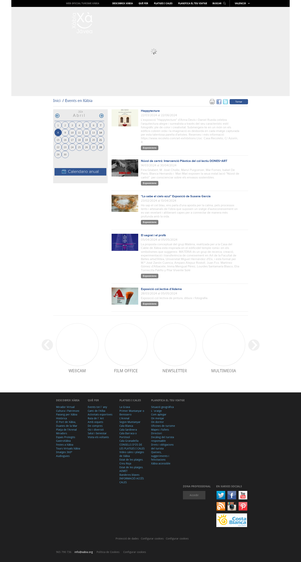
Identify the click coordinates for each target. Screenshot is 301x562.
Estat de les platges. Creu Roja (131, 461)
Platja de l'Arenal (66, 429)
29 (58, 154)
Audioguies (62, 456)
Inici (56, 100)
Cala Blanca (126, 426)
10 (72, 132)
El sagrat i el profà (153, 235)
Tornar (238, 101)
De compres (95, 426)
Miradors (61, 433)
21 (100, 139)
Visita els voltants (98, 437)
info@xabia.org (83, 552)
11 (79, 132)
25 (79, 147)
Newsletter (174, 370)
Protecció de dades (127, 538)
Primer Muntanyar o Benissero (131, 412)
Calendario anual (80, 171)
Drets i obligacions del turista (162, 446)
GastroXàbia (63, 441)
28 (100, 147)
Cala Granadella (128, 441)
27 (93, 147)
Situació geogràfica (162, 407)
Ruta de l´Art (96, 418)
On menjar (157, 418)
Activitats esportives (100, 414)
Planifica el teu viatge (192, 3)
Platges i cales (163, 3)
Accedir (194, 495)
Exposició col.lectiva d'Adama (161, 289)
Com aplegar (158, 414)
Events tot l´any (97, 407)
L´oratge (156, 411)
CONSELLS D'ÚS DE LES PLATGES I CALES (132, 446)
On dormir (157, 422)
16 (65, 139)
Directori (156, 433)
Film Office (126, 370)
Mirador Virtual (65, 407)
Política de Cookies (108, 552)
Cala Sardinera (128, 429)
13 (93, 132)
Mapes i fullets (160, 429)
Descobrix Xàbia (122, 3)
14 (100, 132)
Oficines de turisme (163, 426)
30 (65, 154)
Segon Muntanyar (130, 422)
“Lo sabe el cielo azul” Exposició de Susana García (176, 196)
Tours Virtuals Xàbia (68, 448)
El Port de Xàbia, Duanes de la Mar (66, 424)
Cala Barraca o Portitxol (128, 435)
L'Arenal (124, 418)
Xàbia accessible (160, 463)
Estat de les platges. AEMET (131, 469)
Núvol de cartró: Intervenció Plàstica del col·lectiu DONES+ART (184, 161)
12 (86, 132)
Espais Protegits (65, 437)
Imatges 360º (64, 452)
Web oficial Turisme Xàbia (82, 3)
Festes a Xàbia (64, 444)
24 (72, 147)
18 (79, 139)
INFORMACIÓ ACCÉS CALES (131, 480)
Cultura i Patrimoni (67, 411)
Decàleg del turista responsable (162, 439)
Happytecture (150, 111)
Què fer (143, 3)
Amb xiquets (95, 422)
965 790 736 (63, 552)
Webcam (77, 370)
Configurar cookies (152, 538)
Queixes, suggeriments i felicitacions (160, 455)
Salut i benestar (97, 433)
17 (72, 139)
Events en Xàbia (79, 100)
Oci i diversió (96, 429)
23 (65, 147)
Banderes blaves (129, 475)
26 (86, 147)
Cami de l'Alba (96, 411)
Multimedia (223, 370)
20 (93, 139)
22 (58, 147)
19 (86, 139)
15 (58, 139)
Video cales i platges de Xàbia (131, 454)
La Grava (124, 407)
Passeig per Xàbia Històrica (66, 416)
